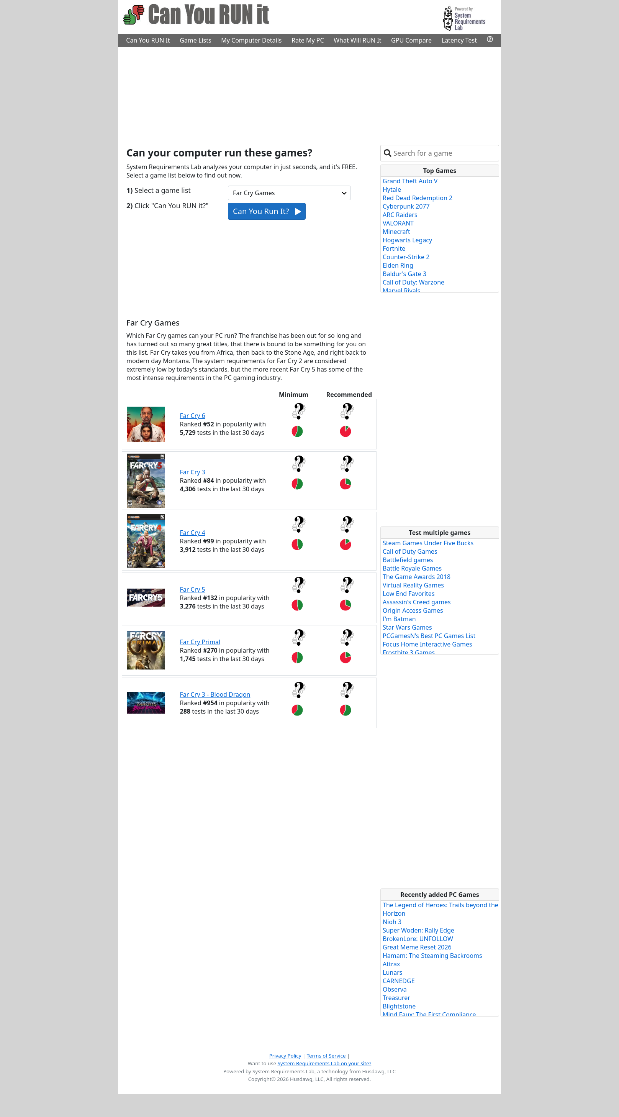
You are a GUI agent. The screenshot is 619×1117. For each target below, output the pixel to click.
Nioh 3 (392, 922)
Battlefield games (408, 560)
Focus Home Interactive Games (427, 644)
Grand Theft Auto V (410, 181)
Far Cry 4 (192, 532)
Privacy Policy (285, 1055)
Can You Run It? (267, 211)
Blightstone (399, 1006)
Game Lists (195, 40)
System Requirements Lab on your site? (324, 1063)
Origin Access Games (413, 610)
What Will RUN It (357, 40)
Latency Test (459, 40)
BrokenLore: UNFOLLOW (418, 938)
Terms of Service (326, 1055)
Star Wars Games (407, 627)
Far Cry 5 (192, 589)
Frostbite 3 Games (409, 652)
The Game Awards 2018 (416, 576)
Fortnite (394, 248)
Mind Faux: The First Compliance (429, 1014)
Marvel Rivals (402, 290)
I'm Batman (399, 619)
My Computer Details (251, 40)
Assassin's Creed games (417, 602)
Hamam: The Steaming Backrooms (432, 955)
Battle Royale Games (412, 568)
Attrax (391, 964)
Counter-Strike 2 (406, 257)
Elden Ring (398, 265)
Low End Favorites (409, 593)
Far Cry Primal (200, 642)
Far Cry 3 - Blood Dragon (215, 694)
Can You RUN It (148, 40)
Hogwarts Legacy (407, 240)
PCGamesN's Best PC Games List (429, 636)
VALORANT (398, 223)
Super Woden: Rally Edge (418, 930)
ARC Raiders (400, 215)
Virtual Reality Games (413, 585)
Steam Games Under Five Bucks (428, 543)
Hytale (392, 189)
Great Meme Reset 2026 (417, 947)
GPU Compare (411, 40)
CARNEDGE (399, 981)
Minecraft (396, 231)
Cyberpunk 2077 (406, 206)
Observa (395, 989)
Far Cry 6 (192, 415)
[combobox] (444, 153)
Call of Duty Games (410, 551)
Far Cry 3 (192, 472)
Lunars (392, 972)
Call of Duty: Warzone (413, 282)
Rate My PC (307, 40)
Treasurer (396, 998)
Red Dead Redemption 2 (417, 198)
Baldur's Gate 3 (404, 274)
